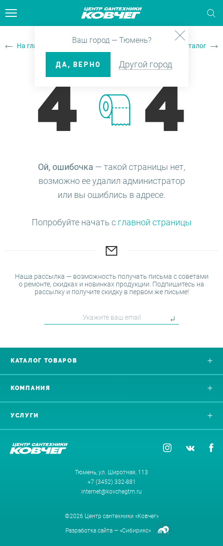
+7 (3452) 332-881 (111, 482)
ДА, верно (78, 64)
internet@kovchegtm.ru (111, 491)
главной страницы (155, 222)
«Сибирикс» (135, 530)
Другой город (145, 64)
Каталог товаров (111, 360)
